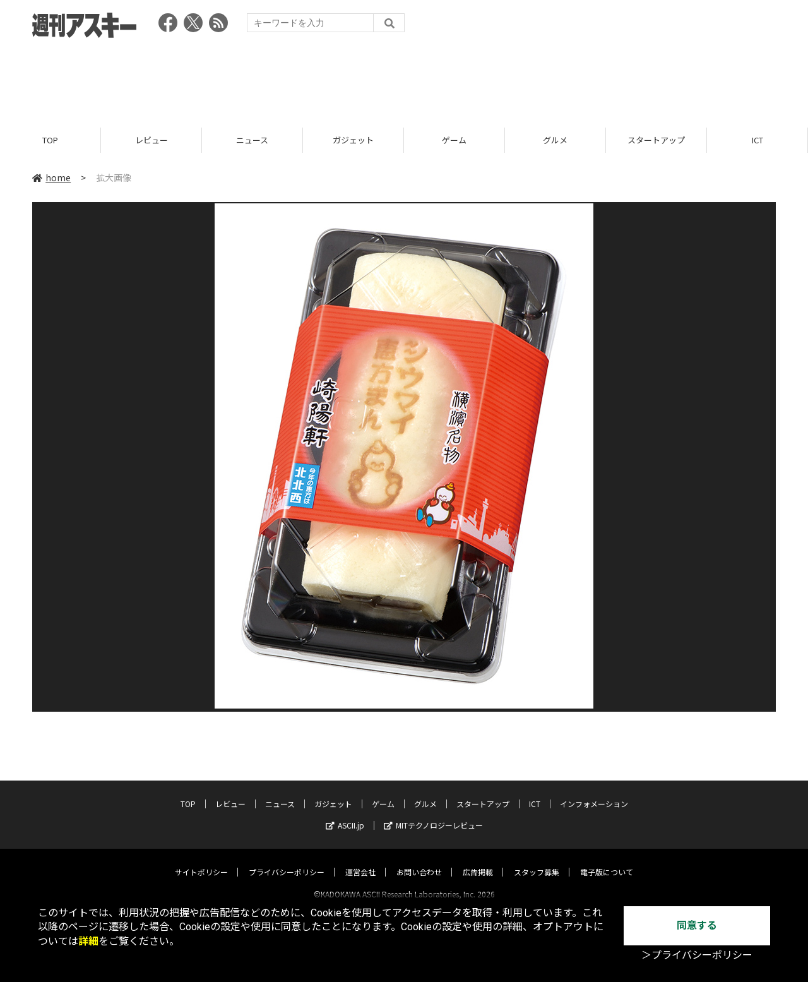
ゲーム (454, 141)
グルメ (555, 141)
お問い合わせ (419, 860)
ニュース (252, 141)
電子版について (606, 860)
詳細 (88, 941)
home (51, 178)
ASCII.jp (345, 813)
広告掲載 (478, 860)
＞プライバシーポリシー (696, 955)
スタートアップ (656, 141)
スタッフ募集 (536, 860)
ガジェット (353, 141)
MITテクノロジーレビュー (433, 813)
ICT (757, 141)
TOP (50, 141)
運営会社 (360, 860)
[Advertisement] (404, 79)
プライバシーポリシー (286, 860)
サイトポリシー (201, 860)
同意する (697, 925)
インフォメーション (594, 792)
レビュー (151, 141)
